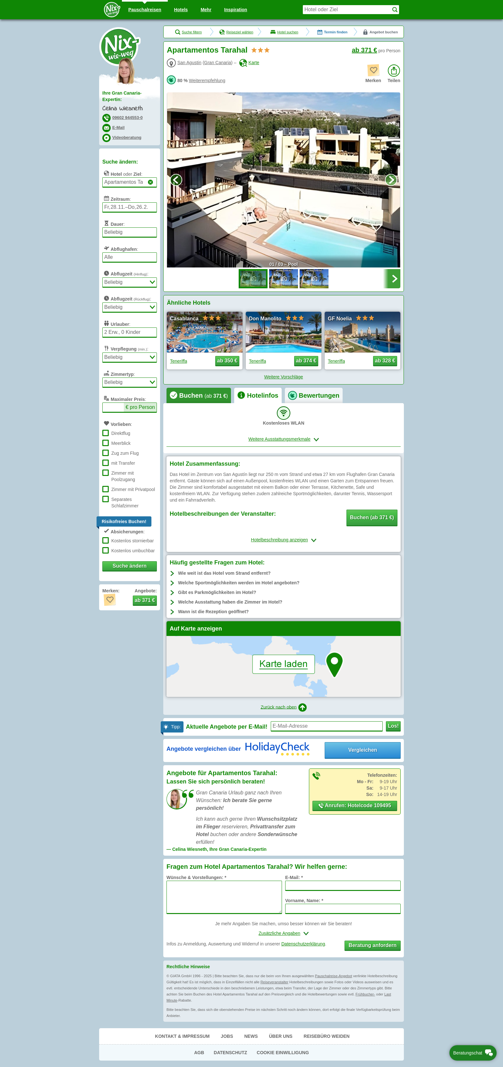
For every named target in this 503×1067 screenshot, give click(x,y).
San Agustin (189, 62)
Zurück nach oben (283, 707)
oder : (122, 173)
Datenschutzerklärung (303, 943)
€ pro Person (140, 407)
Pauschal (144, 9)
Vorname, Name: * (304, 900)
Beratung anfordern (372, 945)
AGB (199, 1052)
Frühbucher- (365, 994)
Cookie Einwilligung (283, 1052)
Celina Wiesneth (122, 109)
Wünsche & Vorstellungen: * (196, 877)
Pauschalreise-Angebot (333, 976)
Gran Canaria (217, 62)
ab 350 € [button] (227, 360)
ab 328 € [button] (385, 360)
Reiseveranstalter (274, 982)
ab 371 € (364, 50)
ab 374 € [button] (306, 360)
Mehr (205, 9)
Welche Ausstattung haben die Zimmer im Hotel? (230, 602)
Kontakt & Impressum (182, 1036)
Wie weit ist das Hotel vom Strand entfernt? (224, 573)
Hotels (181, 9)
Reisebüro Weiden (327, 1036)
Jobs (227, 1036)
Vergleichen (362, 750)
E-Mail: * (294, 877)
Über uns (280, 1036)
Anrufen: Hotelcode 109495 (355, 805)
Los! (393, 726)
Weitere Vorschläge (283, 376)
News (251, 1036)
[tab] (198, 395)
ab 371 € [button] (145, 600)
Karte (249, 62)
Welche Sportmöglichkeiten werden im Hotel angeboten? (239, 582)
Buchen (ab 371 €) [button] (372, 517)
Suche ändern (130, 566)
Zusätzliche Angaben (279, 933)
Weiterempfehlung (207, 80)
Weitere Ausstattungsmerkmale (279, 439)
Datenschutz (230, 1052)
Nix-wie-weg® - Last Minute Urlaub (120, 46)
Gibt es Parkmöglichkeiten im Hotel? (217, 592)
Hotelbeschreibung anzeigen (279, 539)
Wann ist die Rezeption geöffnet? (213, 611)
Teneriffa (178, 361)
